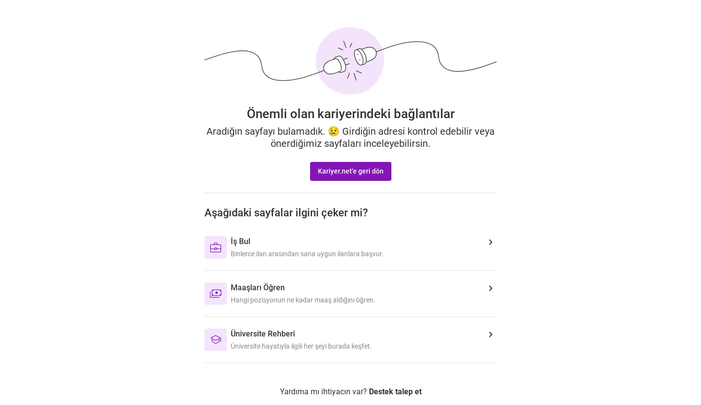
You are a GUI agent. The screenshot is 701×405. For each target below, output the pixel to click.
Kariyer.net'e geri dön (351, 171)
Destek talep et (395, 391)
